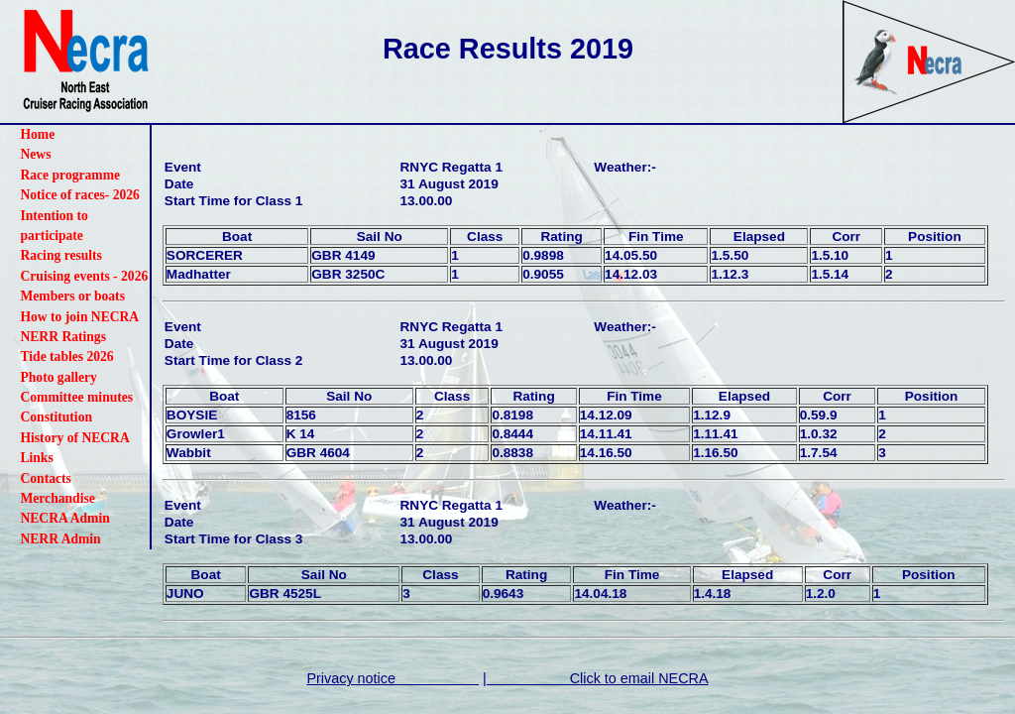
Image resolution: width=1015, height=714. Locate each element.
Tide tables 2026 (66, 356)
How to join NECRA (79, 316)
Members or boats (72, 296)
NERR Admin (60, 539)
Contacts (45, 478)
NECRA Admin (64, 518)
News (35, 154)
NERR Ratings (62, 336)
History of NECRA (74, 437)
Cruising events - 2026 (84, 276)
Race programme (70, 175)
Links (36, 457)
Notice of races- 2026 (79, 194)
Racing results (60, 255)
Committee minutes (76, 397)
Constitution (56, 417)
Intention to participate (53, 225)
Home (37, 134)
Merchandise (57, 498)
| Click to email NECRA (596, 678)
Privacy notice (392, 678)
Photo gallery (58, 377)
